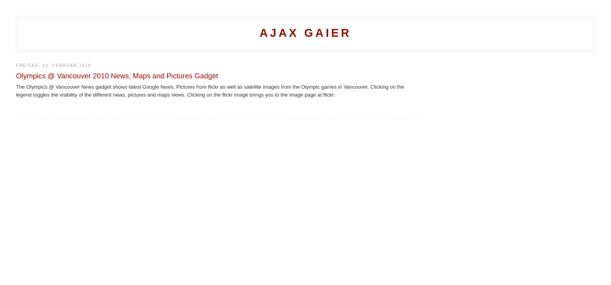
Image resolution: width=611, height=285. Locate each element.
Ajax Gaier (306, 33)
